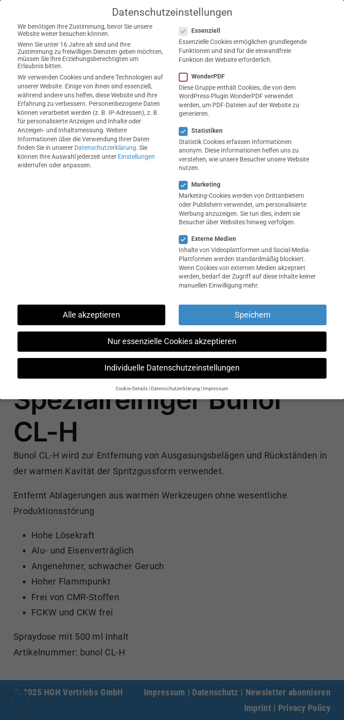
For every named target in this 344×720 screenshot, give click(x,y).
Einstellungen (136, 156)
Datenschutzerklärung (105, 147)
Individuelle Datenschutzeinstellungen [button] (172, 367)
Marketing (203, 184)
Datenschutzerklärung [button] (175, 389)
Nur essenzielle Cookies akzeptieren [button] (172, 341)
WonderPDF (205, 76)
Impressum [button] (215, 389)
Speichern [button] (253, 314)
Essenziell (203, 30)
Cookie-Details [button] (132, 389)
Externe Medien (211, 238)
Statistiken (204, 130)
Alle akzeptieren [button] (91, 314)
